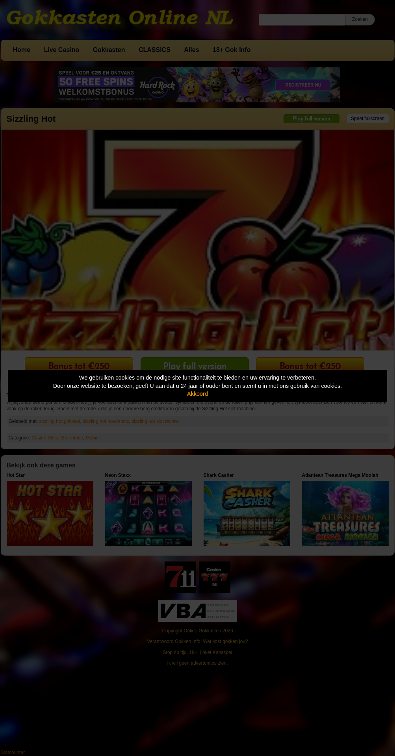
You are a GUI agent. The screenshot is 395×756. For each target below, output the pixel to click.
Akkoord (197, 394)
